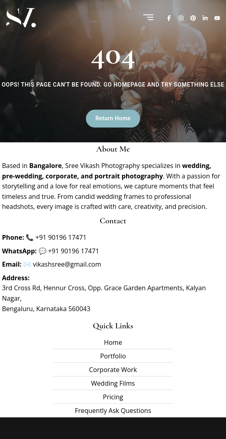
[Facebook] (169, 17)
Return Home (113, 118)
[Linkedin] (205, 17)
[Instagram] (181, 17)
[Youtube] (217, 17)
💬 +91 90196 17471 (69, 250)
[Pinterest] (193, 17)
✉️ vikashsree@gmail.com (62, 264)
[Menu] (148, 17)
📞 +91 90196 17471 (56, 237)
